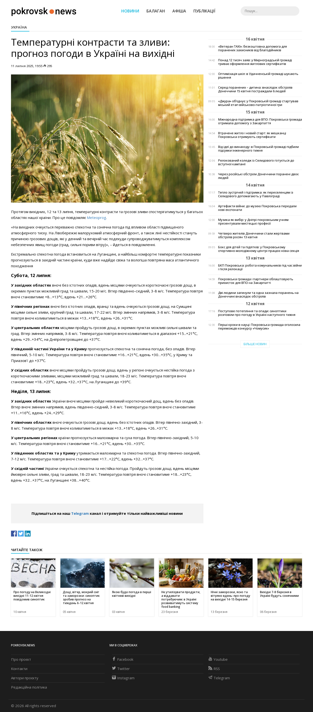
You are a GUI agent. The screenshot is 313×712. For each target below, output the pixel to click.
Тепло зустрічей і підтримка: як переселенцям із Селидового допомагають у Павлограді (255, 194)
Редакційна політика (29, 687)
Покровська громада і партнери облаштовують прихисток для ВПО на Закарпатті (255, 281)
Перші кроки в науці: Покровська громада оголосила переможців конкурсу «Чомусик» (259, 326)
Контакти (19, 668)
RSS (214, 668)
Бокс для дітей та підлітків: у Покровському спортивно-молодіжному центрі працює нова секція (258, 249)
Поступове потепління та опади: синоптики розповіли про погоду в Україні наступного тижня (256, 313)
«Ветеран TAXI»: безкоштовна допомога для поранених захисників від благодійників (252, 48)
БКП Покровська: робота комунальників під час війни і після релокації (260, 267)
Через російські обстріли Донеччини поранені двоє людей (258, 176)
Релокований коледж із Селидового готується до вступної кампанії (256, 162)
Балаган (155, 11)
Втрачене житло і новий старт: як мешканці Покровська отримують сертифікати (252, 135)
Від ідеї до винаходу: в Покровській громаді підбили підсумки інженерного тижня (258, 148)
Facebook (122, 659)
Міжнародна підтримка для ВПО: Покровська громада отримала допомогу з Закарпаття (260, 121)
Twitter (121, 668)
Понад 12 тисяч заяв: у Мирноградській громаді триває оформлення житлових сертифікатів (255, 62)
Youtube (218, 659)
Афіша (179, 11)
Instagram (123, 677)
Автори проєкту (24, 677)
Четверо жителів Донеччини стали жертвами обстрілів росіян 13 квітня (254, 235)
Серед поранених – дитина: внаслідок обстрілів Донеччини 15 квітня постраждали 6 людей (255, 89)
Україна (19, 27)
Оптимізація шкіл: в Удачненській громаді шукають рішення (258, 75)
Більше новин (255, 344)
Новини (130, 11)
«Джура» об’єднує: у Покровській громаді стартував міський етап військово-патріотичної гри (258, 103)
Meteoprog (96, 217)
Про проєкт (21, 659)
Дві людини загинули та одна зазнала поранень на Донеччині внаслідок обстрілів (258, 294)
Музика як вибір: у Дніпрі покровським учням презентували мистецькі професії (253, 221)
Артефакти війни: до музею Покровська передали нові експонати (257, 208)
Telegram (80, 513)
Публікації (204, 11)
